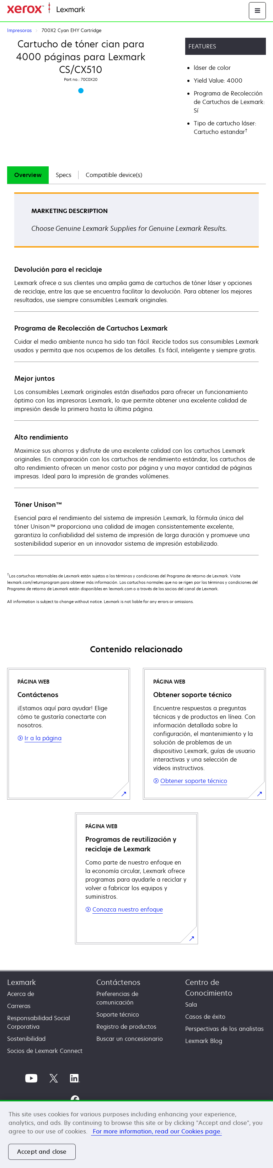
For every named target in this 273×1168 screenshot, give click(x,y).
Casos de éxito (205, 1017)
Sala (191, 1004)
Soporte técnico (117, 1014)
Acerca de (20, 994)
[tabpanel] (136, 373)
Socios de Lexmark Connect (44, 1051)
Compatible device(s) (114, 175)
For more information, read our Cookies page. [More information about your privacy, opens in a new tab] (156, 1131)
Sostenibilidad (26, 1039)
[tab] (28, 175)
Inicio (91, 9)
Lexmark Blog (203, 1041)
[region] (136, 1134)
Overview (28, 175)
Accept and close (42, 1152)
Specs (63, 175)
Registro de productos (126, 1027)
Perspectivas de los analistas (224, 1029)
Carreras (19, 1006)
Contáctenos (118, 982)
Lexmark (21, 982)
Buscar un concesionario (129, 1039)
